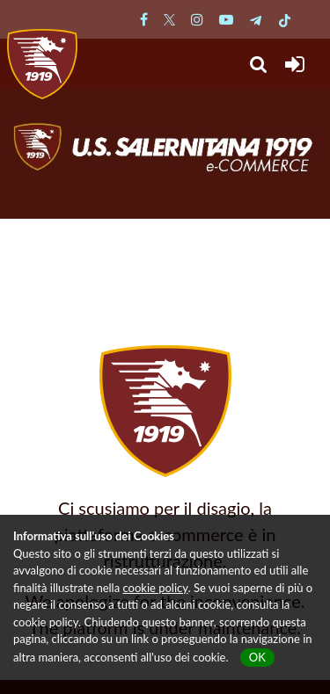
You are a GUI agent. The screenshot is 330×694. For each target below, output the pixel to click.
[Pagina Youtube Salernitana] (226, 19)
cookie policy (154, 588)
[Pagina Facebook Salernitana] (144, 19)
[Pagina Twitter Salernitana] (169, 19)
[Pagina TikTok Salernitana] (284, 19)
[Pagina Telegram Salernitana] (255, 19)
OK (257, 657)
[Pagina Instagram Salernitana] (197, 19)
